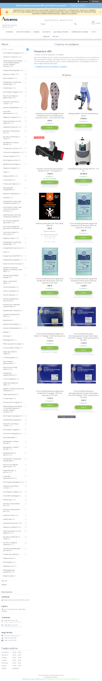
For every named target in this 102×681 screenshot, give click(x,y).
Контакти (46, 32)
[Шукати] (75, 24)
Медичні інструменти (10, 117)
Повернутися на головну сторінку (51, 66)
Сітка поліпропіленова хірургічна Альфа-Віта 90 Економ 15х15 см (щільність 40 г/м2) (49, 281)
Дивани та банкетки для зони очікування (13, 389)
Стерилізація (7, 180)
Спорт (5, 252)
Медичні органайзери (10, 324)
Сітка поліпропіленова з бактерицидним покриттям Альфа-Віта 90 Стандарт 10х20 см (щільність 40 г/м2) (83, 337)
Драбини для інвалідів (11, 164)
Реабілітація (7, 88)
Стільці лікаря (8, 398)
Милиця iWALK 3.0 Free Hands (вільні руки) (83, 114)
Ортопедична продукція (11, 53)
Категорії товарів (23, 32)
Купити (49, 128)
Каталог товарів (77, 5)
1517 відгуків (84, 1)
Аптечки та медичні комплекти (10, 543)
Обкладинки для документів (9, 571)
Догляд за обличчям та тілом (11, 138)
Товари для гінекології (11, 148)
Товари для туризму (10, 554)
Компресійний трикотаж (11, 248)
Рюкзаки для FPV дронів (11, 402)
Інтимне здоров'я (9, 156)
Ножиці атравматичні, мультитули (11, 300)
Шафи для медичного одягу (10, 384)
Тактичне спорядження (11, 152)
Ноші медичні (7, 562)
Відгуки (46, 36)
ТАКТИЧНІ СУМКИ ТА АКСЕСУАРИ (10, 233)
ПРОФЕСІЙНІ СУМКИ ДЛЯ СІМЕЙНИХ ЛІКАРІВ (12, 202)
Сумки (5, 172)
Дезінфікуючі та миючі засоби (11, 143)
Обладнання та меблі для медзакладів (12, 83)
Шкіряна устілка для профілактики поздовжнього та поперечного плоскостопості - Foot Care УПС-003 (49, 115)
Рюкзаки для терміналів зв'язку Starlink (11, 305)
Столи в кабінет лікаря (11, 348)
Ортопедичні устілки (10, 160)
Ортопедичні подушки (11, 92)
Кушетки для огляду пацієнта (10, 368)
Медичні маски (8, 558)
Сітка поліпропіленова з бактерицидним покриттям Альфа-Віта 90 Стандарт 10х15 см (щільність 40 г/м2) (83, 394)
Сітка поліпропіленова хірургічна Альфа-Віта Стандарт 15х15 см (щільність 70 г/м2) (49, 393)
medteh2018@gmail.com (12, 636)
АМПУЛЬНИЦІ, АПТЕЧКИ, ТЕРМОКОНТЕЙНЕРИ (12, 216)
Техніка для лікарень (10, 184)
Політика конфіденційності (71, 679)
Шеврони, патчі (8, 566)
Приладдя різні (8, 340)
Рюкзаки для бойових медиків (10, 276)
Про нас (56, 36)
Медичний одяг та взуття (9, 454)
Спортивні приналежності (8, 112)
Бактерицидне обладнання (8, 189)
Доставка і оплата (61, 32)
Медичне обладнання (10, 194)
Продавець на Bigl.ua (51, 677)
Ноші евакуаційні (9, 437)
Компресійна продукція (11, 70)
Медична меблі (8, 176)
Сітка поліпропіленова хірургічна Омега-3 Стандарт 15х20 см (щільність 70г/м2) (49, 336)
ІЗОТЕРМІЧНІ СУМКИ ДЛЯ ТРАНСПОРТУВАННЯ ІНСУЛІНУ (12, 209)
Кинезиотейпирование (11, 107)
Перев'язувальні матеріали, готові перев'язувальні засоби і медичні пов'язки (13, 63)
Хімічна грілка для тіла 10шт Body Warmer (49, 224)
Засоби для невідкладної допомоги (12, 549)
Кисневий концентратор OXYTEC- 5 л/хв (83, 170)
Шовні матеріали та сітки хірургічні (12, 122)
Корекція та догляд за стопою (11, 102)
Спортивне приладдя (10, 496)
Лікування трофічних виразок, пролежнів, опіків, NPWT (12, 269)
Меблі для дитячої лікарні (12, 344)
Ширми (5, 332)
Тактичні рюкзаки (9, 287)
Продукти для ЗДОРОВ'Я (12, 256)
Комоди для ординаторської (8, 374)
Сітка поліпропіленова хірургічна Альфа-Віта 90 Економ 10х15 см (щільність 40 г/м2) (83, 225)
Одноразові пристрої (10, 127)
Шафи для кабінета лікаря (10, 353)
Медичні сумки (8, 576)
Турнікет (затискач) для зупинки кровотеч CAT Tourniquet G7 (49, 170)
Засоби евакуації (9, 295)
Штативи (6, 336)
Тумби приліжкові (9, 394)
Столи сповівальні (9, 379)
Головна (9, 32)
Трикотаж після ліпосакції (12, 264)
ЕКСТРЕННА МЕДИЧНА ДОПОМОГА (11, 222)
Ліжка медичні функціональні (8, 362)
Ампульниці (7, 320)
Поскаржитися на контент (54, 679)
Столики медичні (9, 358)
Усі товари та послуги (66, 417)
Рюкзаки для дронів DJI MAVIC (11, 315)
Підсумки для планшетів (11, 310)
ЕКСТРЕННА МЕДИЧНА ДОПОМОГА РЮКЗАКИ (11, 227)
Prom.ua (61, 675)
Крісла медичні (8, 78)
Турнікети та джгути (10, 57)
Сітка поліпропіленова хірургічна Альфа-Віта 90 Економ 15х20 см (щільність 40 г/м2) (83, 281)
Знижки (36, 32)
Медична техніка (9, 74)
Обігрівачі (6, 197)
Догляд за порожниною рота (11, 132)
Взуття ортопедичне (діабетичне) (10, 97)
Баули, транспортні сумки (10, 282)
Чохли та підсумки (9, 291)
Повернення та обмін (80, 32)
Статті (93, 32)
